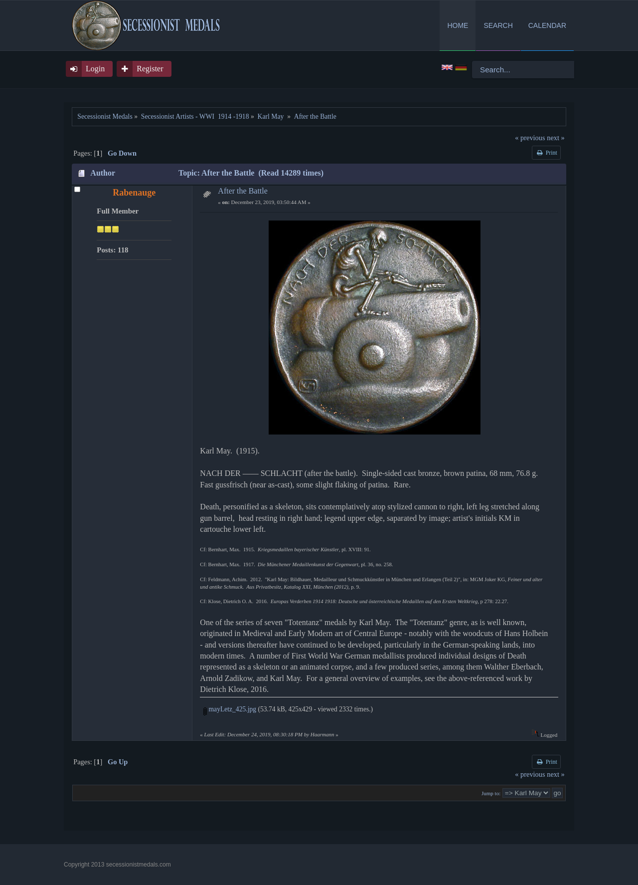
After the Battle (243, 191)
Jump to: (490, 793)
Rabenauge (134, 193)
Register (150, 68)
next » (556, 138)
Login (95, 68)
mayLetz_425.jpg (229, 709)
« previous (530, 138)
